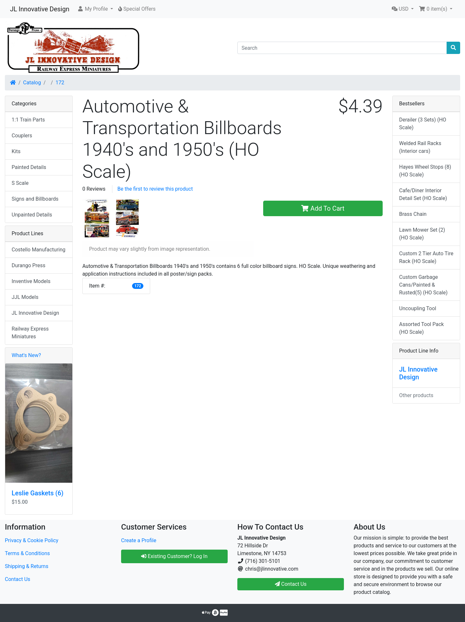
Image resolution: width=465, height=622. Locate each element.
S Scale (20, 183)
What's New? (26, 355)
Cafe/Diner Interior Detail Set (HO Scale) (423, 194)
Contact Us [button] (291, 584)
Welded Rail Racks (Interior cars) (420, 147)
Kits (16, 151)
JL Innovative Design (39, 9)
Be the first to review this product (155, 189)
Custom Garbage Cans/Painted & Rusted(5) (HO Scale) (423, 285)
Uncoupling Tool (417, 308)
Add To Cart (322, 208)
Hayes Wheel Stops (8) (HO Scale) (425, 171)
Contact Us (17, 579)
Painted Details (29, 167)
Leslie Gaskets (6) (38, 493)
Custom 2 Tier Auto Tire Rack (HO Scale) (426, 257)
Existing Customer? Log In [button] (174, 556)
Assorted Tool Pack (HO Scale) (421, 328)
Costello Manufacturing (39, 250)
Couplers (22, 135)
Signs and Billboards (35, 199)
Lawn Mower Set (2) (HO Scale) (422, 234)
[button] (95, 9)
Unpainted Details (32, 215)
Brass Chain (413, 214)
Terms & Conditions (27, 553)
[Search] (342, 48)
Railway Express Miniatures (30, 333)
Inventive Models (31, 281)
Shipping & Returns (26, 566)
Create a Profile (138, 540)
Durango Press (28, 265)
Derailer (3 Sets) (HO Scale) (422, 124)
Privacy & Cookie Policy (31, 540)
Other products (416, 395)
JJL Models (25, 297)
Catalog (32, 82)
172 (60, 82)
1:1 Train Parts (28, 120)
